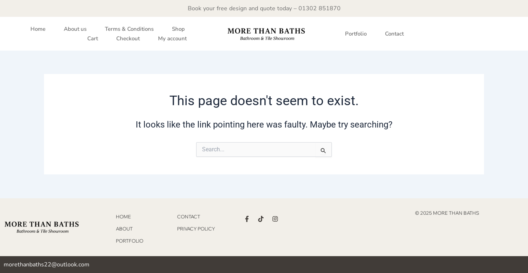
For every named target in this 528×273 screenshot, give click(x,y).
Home (37, 29)
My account (172, 38)
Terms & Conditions (129, 29)
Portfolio (356, 33)
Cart (92, 38)
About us (75, 29)
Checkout (128, 38)
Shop (178, 29)
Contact (394, 33)
